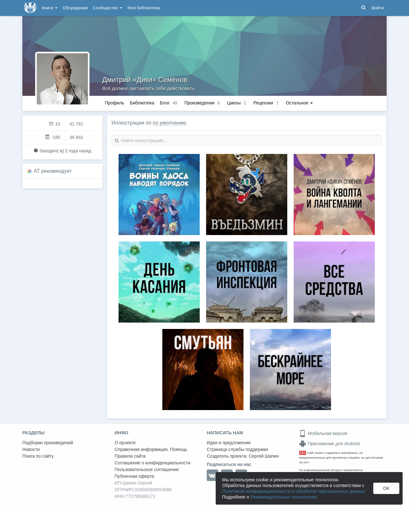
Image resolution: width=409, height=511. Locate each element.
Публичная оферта (134, 476)
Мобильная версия (323, 433)
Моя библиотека (143, 7)
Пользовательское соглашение (147, 469)
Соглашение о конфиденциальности (152, 462)
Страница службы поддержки (237, 449)
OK (386, 488)
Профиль (114, 102)
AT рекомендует (53, 171)
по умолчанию (169, 123)
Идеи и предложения (229, 442)
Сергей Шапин (264, 456)
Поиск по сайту (38, 456)
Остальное (299, 102)
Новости (31, 449)
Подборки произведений (47, 442)
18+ (302, 452)
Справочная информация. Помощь (151, 449)
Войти (378, 7)
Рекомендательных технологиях (283, 497)
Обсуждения (75, 7)
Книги (50, 7)
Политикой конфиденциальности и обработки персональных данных (293, 491)
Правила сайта (130, 456)
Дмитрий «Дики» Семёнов (145, 80)
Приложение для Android (329, 443)
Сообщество (107, 7)
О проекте (125, 442)
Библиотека (142, 102)
